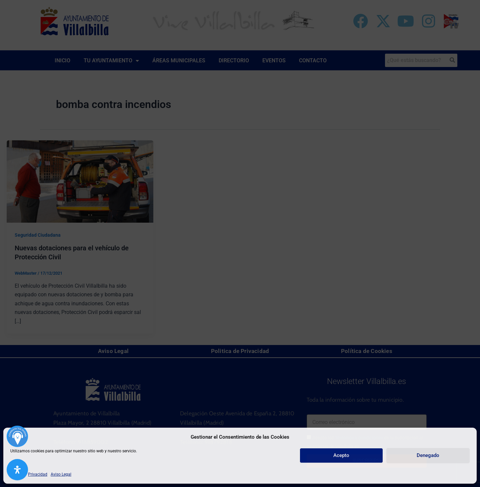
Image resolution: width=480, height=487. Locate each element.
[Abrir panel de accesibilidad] (17, 469)
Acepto (341, 455)
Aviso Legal (61, 474)
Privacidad (37, 474)
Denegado (428, 455)
